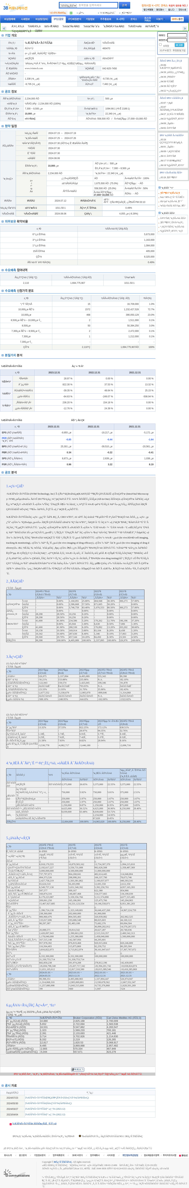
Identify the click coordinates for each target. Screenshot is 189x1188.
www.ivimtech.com (34, 68)
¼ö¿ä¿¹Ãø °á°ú (91, 26)
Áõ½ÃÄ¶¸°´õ (152, 26)
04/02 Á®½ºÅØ (168, 128)
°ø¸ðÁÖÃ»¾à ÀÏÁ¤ (113, 26)
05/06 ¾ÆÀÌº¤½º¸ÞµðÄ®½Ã (171, 66)
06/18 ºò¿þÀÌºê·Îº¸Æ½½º (172, 165)
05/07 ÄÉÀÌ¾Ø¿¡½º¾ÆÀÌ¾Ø (171, 108)
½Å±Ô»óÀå (134, 26)
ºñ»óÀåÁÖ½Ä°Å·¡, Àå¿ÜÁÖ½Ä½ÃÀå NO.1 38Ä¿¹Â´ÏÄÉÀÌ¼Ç (112, 1136)
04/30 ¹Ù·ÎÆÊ (167, 81)
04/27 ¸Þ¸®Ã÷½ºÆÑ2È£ (172, 114)
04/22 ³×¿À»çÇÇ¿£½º (171, 90)
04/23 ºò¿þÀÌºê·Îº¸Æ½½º (172, 118)
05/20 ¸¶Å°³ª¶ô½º (169, 177)
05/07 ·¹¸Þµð (167, 103)
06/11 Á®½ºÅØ (168, 156)
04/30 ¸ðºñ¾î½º (168, 76)
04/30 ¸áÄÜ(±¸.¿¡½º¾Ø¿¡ (173, 72)
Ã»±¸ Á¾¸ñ (18, 26)
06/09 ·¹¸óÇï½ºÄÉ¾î (170, 151)
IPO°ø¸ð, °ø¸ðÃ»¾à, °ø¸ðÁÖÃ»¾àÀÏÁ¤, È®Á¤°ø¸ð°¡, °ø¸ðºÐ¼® (43, 1136)
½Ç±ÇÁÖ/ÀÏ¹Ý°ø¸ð (21, 31)
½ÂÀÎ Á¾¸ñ (34, 26)
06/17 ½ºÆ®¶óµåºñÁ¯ (171, 160)
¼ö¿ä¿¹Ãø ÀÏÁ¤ (70, 26)
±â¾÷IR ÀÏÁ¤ (51, 26)
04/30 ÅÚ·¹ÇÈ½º (169, 86)
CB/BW (38, 31)
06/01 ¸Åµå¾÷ (168, 146)
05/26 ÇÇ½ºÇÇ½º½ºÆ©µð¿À (171, 141)
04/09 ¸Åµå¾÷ (168, 123)
